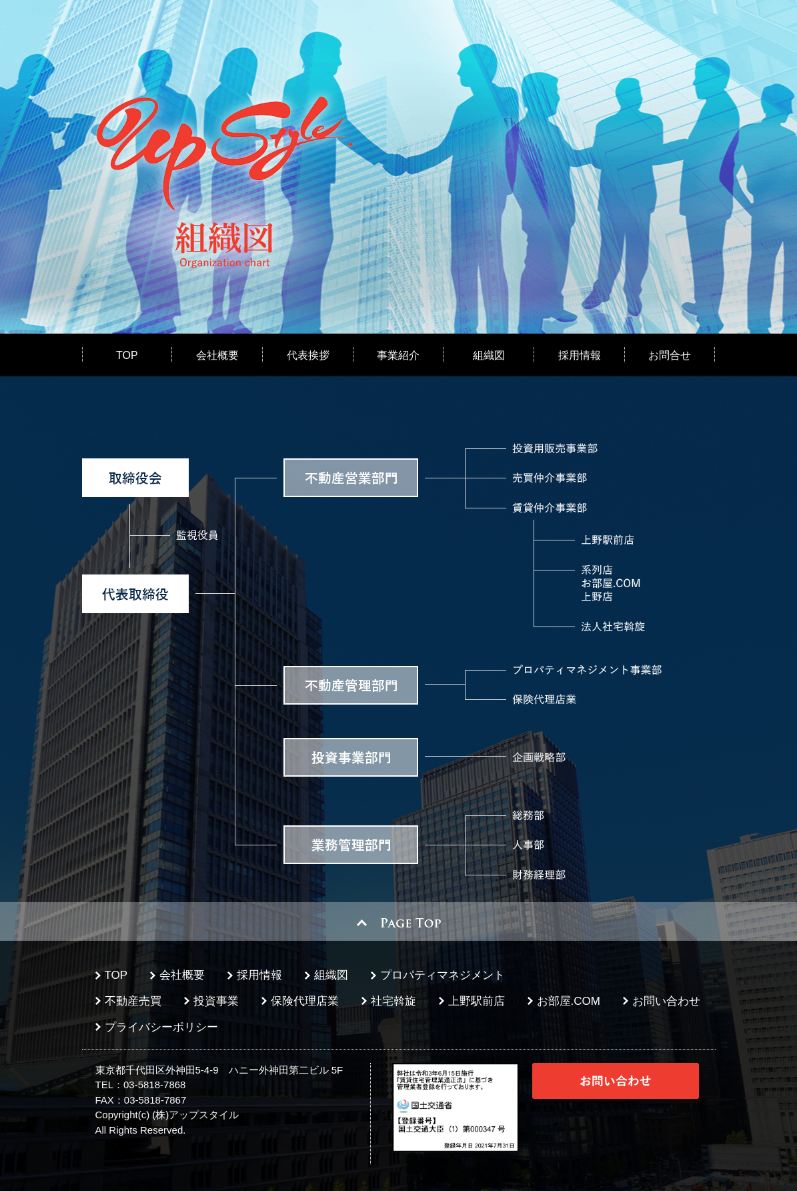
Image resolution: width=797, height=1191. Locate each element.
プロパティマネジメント (442, 975)
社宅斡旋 (393, 1001)
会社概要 (217, 355)
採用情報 (579, 355)
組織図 (489, 355)
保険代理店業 (305, 1001)
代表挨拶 (308, 355)
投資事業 (216, 1001)
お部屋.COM (568, 1001)
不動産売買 (133, 1001)
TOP (127, 355)
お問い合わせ (666, 1001)
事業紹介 (398, 355)
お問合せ (669, 355)
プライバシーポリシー (161, 1027)
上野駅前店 (476, 1001)
